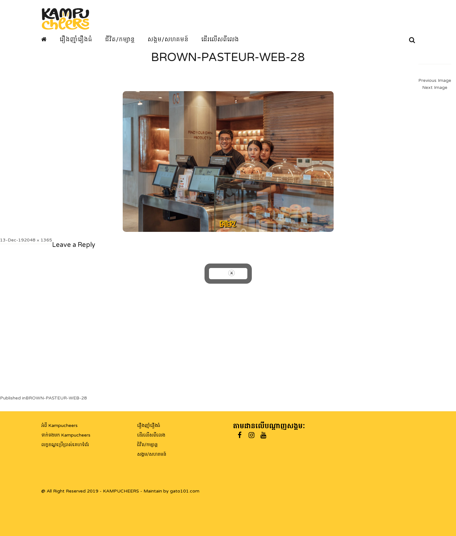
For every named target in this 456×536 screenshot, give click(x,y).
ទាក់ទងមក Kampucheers (65, 435)
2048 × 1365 (38, 240)
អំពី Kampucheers (59, 425)
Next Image (434, 87)
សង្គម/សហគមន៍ (168, 39)
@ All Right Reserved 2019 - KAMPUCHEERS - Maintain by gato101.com (120, 491)
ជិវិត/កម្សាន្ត (147, 444)
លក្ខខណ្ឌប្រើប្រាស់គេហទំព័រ (65, 444)
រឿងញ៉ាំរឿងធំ (76, 39)
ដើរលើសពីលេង (220, 39)
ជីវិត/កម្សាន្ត (120, 39)
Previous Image (434, 80)
